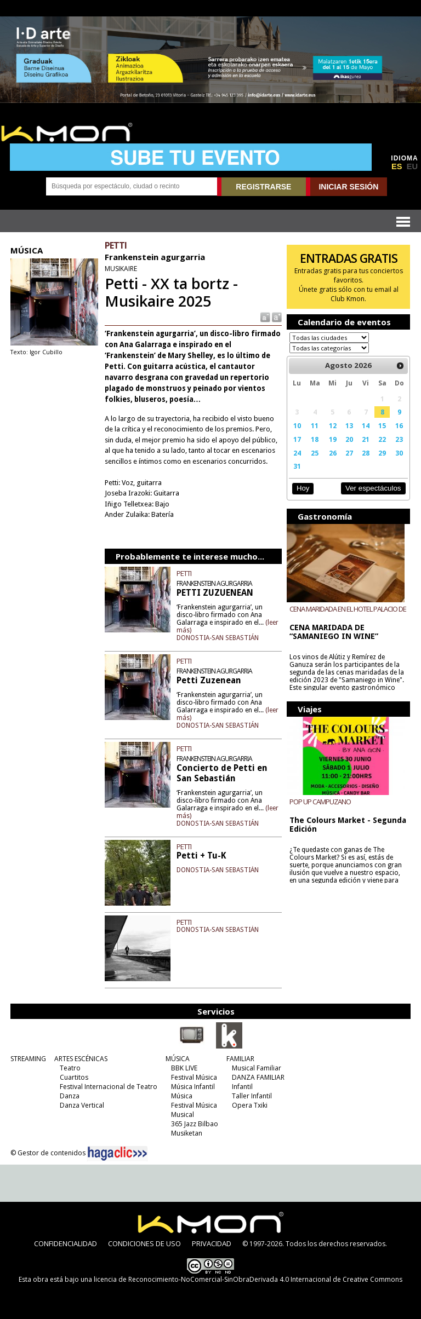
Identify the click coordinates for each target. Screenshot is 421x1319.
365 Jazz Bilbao (194, 1121)
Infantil (242, 1084)
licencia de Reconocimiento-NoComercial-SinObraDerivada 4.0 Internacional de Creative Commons (248, 1277)
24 (297, 452)
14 (365, 425)
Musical (182, 1112)
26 (333, 452)
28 (365, 452)
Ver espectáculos (373, 488)
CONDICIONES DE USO (144, 1241)
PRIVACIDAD (211, 1241)
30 (399, 452)
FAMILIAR (240, 1056)
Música (181, 1093)
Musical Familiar (256, 1065)
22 (382, 439)
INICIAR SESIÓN (348, 186)
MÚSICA (178, 1056)
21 (365, 439)
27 (349, 452)
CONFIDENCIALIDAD (65, 1241)
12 (333, 425)
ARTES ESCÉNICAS (80, 1056)
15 (382, 425)
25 (314, 452)
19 (333, 439)
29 (382, 452)
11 (314, 425)
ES (396, 166)
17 (297, 439)
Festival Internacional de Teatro (108, 1084)
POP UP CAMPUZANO (320, 802)
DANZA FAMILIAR (258, 1075)
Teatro (70, 1065)
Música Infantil (193, 1084)
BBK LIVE (184, 1065)
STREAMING (28, 1056)
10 (297, 425)
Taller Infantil (252, 1093)
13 (349, 425)
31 (297, 466)
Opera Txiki (250, 1103)
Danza (69, 1093)
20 (349, 439)
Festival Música (194, 1075)
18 (314, 439)
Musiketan (186, 1131)
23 (399, 439)
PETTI (184, 573)
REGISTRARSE (263, 186)
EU (412, 166)
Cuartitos (74, 1075)
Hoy (303, 488)
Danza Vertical (82, 1103)
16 (399, 425)
